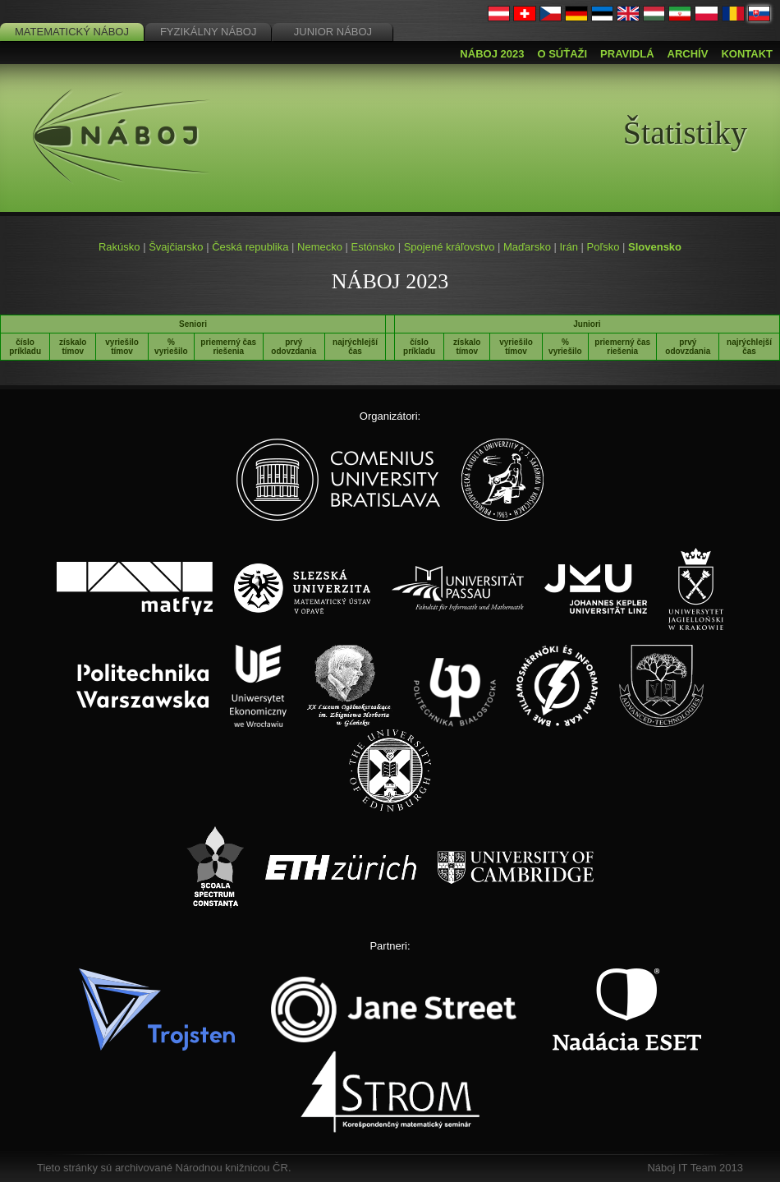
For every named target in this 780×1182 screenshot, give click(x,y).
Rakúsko (119, 247)
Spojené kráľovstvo (449, 247)
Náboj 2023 (492, 54)
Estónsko (373, 247)
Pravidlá (627, 54)
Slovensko (654, 247)
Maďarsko (527, 247)
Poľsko (602, 247)
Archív (688, 54)
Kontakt (747, 54)
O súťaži (562, 54)
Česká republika (250, 247)
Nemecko (319, 247)
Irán (568, 247)
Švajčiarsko (176, 247)
